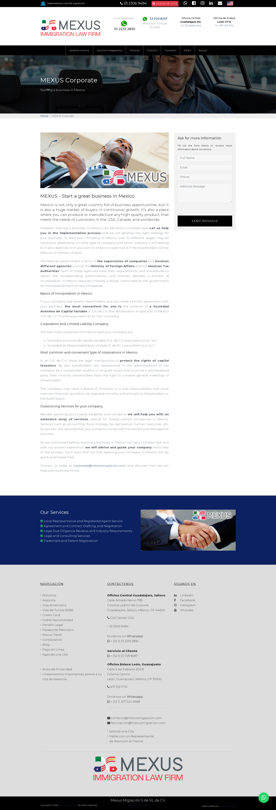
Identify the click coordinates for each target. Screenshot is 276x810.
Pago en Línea (53, 649)
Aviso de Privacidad (57, 669)
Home (44, 116)
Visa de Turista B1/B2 (57, 610)
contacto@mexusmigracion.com (136, 718)
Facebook (184, 600)
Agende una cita (55, 654)
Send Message (205, 221)
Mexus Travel (52, 634)
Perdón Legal (52, 625)
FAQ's (187, 50)
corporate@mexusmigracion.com (99, 465)
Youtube (183, 610)
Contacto (170, 50)
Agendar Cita (165, 3)
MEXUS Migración (68, 805)
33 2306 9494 (193, 25)
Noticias (135, 50)
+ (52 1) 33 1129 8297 (124, 656)
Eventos (152, 50)
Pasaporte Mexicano (58, 630)
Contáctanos (52, 639)
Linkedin (184, 595)
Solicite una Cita (121, 731)
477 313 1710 (226, 25)
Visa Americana (54, 605)
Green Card (51, 615)
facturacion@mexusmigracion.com (138, 723)
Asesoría (48, 600)
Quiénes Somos (79, 50)
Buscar (203, 50)
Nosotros (49, 595)
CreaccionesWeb (227, 806)
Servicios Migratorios (109, 50)
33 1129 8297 (158, 18)
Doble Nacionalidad (57, 620)
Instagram (185, 605)
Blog (46, 644)
